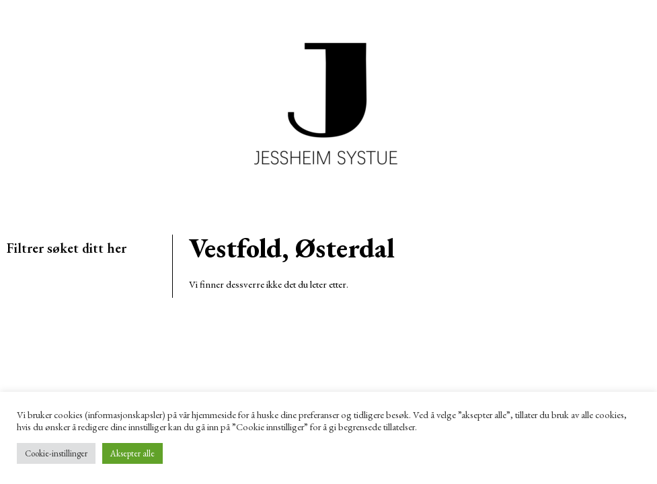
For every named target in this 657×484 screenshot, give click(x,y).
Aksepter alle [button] (132, 453)
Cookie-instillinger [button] (56, 453)
